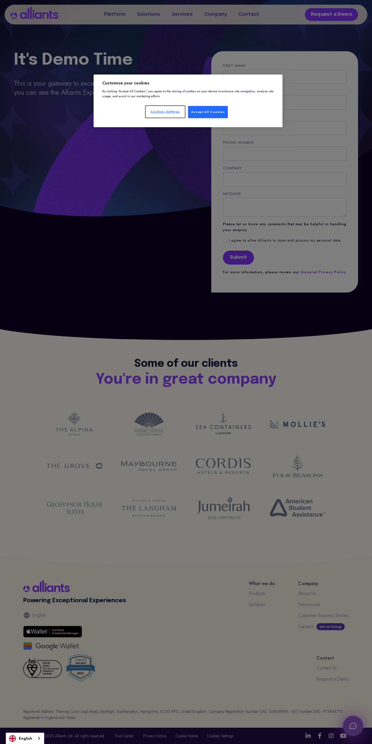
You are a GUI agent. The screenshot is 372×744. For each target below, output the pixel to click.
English (20, 738)
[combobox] (25, 738)
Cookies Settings (165, 111)
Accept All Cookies (208, 111)
